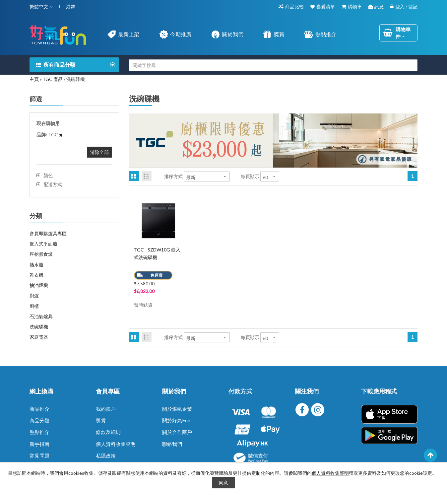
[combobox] (273, 65)
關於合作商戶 (177, 432)
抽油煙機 (39, 285)
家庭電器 (39, 337)
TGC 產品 (52, 79)
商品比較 (294, 6)
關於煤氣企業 (177, 409)
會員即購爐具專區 (48, 233)
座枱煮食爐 (41, 254)
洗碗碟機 (39, 326)
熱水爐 (36, 264)
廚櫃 (34, 306)
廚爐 (34, 295)
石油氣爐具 (41, 316)
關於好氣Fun (176, 420)
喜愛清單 (325, 6)
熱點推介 (39, 432)
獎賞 (101, 420)
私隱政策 (106, 456)
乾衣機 (36, 275)
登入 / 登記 (406, 6)
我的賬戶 (106, 409)
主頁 (34, 79)
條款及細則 (108, 432)
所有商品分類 (59, 64)
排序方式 (173, 176)
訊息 (379, 6)
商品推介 (39, 409)
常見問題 (39, 456)
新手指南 (39, 444)
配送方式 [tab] (52, 184)
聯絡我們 (172, 444)
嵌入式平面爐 (43, 244)
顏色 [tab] (48, 175)
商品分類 (39, 420)
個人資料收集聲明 (116, 444)
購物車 (355, 6)
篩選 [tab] (36, 99)
